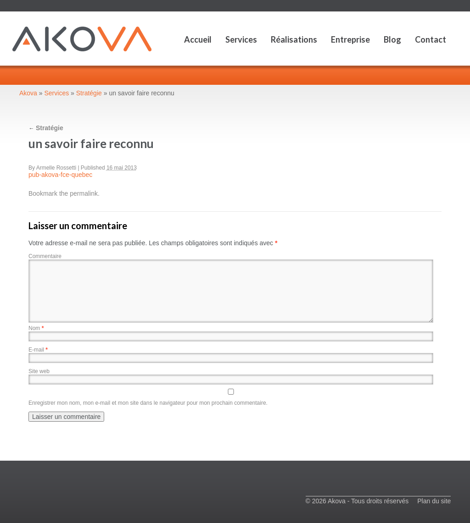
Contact (430, 39)
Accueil (198, 39)
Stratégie (89, 93)
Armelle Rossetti (56, 168)
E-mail (38, 350)
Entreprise (350, 39)
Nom (36, 328)
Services (241, 39)
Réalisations (294, 39)
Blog (392, 39)
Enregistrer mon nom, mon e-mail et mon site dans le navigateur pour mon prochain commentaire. (148, 403)
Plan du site (434, 501)
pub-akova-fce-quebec (60, 174)
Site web (39, 371)
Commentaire (45, 256)
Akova (28, 93)
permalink (84, 193)
